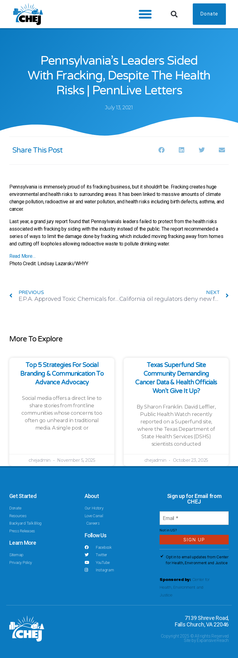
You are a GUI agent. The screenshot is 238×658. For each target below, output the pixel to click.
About (92, 496)
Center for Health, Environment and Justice (184, 587)
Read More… (22, 256)
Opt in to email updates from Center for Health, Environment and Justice (197, 560)
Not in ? (168, 530)
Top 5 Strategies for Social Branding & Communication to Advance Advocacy (62, 373)
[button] (144, 14)
